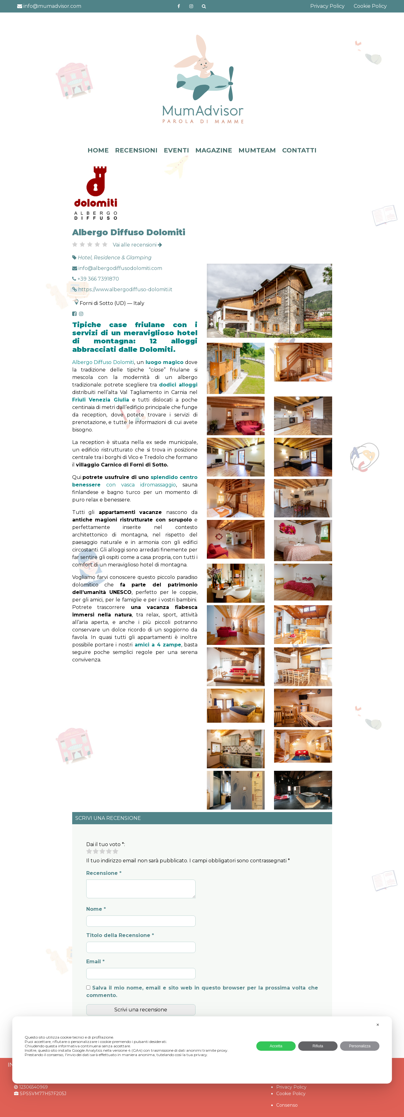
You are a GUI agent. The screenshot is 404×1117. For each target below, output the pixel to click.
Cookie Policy (370, 6)
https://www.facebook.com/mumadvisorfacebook (179, 6)
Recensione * (104, 873)
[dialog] (202, 1050)
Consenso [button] (287, 1105)
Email (95, 962)
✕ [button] (377, 1025)
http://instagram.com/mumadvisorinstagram (191, 6)
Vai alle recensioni (137, 245)
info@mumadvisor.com (49, 6)
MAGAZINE (213, 150)
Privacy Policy (327, 6)
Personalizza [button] (360, 1046)
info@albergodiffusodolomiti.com (117, 268)
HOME (98, 150)
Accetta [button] (276, 1046)
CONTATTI (299, 150)
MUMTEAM (257, 150)
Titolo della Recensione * (120, 935)
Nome (96, 909)
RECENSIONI (136, 150)
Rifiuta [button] (317, 1046)
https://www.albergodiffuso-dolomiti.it (122, 289)
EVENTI (176, 150)
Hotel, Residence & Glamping (115, 258)
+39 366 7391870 (95, 279)
